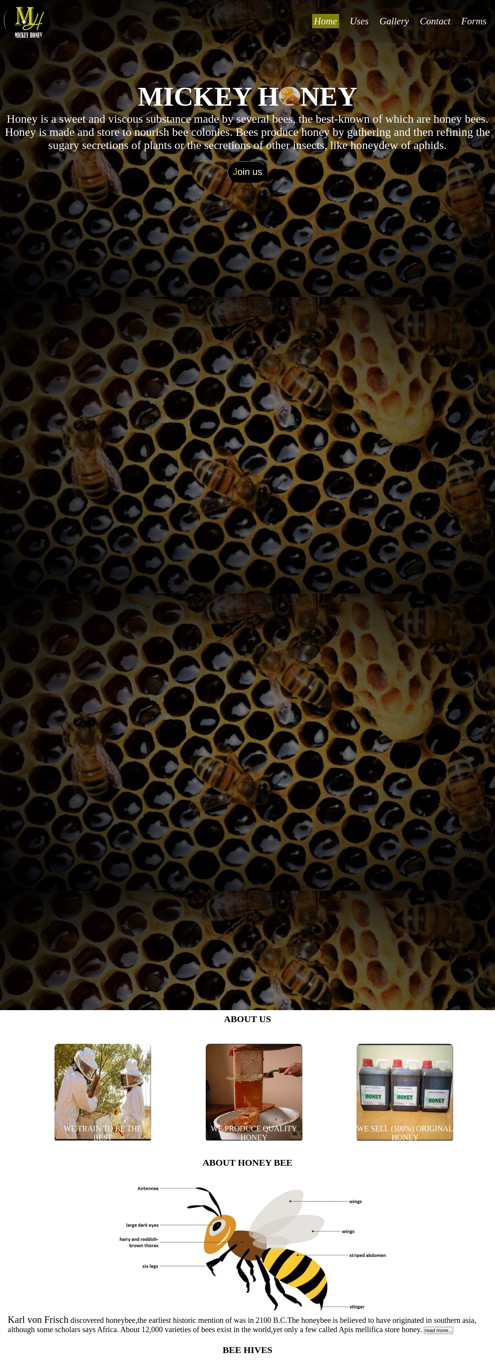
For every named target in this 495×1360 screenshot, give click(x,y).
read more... (438, 1330)
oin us (247, 171)
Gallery (394, 21)
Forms (473, 21)
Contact (435, 21)
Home (325, 21)
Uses (359, 21)
